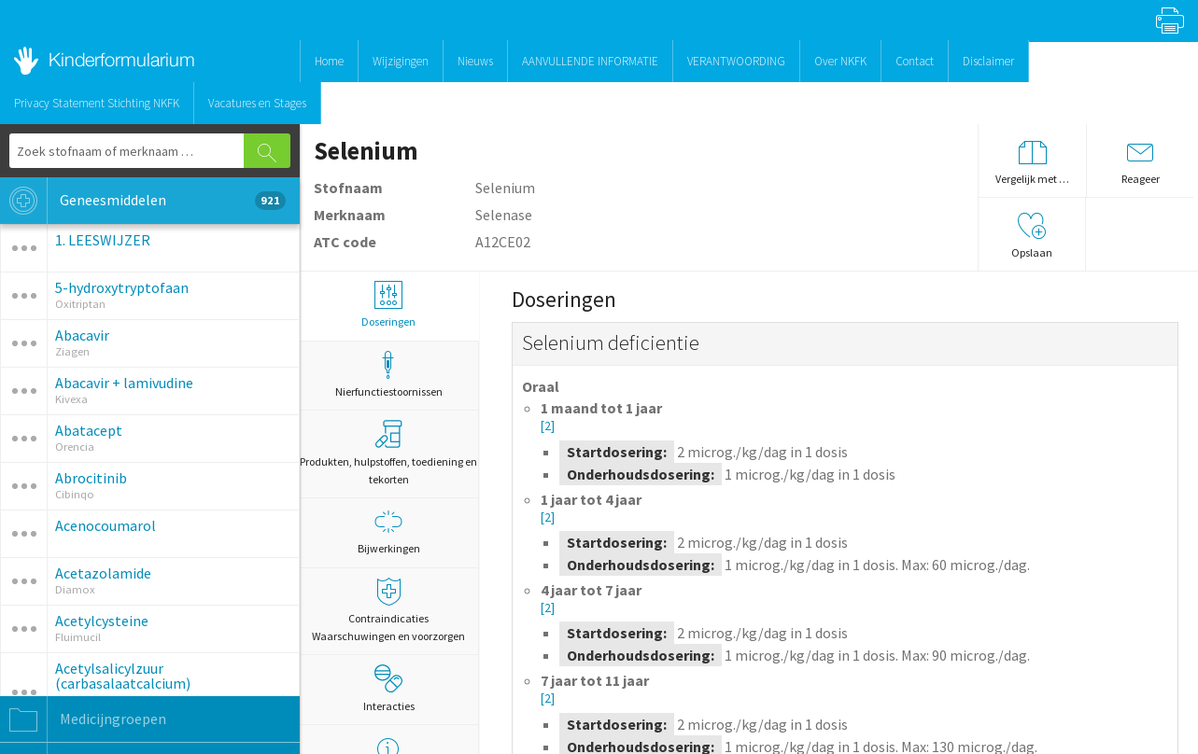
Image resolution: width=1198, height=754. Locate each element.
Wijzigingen (401, 61)
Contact (914, 61)
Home (329, 61)
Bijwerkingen (389, 531)
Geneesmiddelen (143, 200)
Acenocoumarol (105, 525)
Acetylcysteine (101, 620)
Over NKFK (840, 61)
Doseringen (389, 304)
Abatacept (88, 430)
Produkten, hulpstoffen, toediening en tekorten (388, 453)
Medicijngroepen (83, 719)
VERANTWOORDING (736, 61)
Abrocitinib (91, 477)
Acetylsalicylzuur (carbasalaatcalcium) (122, 675)
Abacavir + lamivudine (124, 382)
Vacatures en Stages (257, 103)
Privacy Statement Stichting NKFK (96, 103)
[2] (548, 426)
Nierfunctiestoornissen (389, 374)
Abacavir (82, 335)
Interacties (389, 688)
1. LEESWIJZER (102, 239)
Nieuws (475, 61)
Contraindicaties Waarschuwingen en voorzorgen (389, 610)
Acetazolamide (103, 573)
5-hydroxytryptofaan (122, 287)
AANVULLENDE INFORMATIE (590, 61)
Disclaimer (988, 61)
